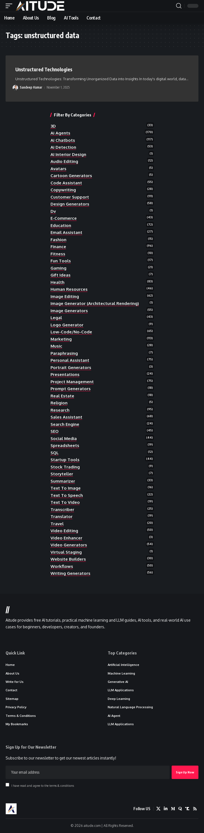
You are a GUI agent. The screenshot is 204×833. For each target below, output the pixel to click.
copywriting (63, 189)
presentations (65, 374)
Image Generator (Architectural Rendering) (95, 303)
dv (53, 211)
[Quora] (180, 808)
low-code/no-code (71, 331)
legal (56, 317)
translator (62, 516)
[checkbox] (7, 784)
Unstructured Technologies (43, 69)
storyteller (62, 474)
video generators (69, 545)
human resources (69, 289)
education (61, 225)
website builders (68, 559)
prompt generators (71, 388)
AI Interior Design (68, 154)
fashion (58, 239)
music (56, 346)
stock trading (65, 467)
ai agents (60, 133)
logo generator (67, 325)
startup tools (65, 459)
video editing (64, 530)
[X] (158, 808)
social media (64, 438)
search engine (65, 424)
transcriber (62, 509)
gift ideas (61, 275)
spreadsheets (65, 445)
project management (72, 381)
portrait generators (71, 367)
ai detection (63, 147)
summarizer (63, 481)
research (60, 410)
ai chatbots (63, 140)
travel (57, 523)
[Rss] (194, 808)
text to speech (67, 495)
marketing (61, 339)
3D (53, 126)
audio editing (64, 161)
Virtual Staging (66, 552)
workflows (62, 566)
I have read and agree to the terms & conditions (42, 785)
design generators (70, 204)
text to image (66, 488)
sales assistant (66, 417)
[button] (10, 6)
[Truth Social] (187, 808)
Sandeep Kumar (31, 87)
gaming (58, 268)
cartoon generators (71, 175)
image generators (69, 310)
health (57, 282)
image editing (65, 296)
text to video (65, 502)
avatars (58, 168)
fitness (58, 254)
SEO (55, 431)
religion (59, 402)
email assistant (66, 232)
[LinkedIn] (165, 808)
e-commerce (64, 218)
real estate (62, 396)
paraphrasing (64, 353)
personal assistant (70, 360)
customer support (70, 197)
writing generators (70, 573)
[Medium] (172, 808)
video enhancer (66, 538)
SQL (55, 452)
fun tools (61, 260)
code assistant (66, 182)
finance (58, 246)
